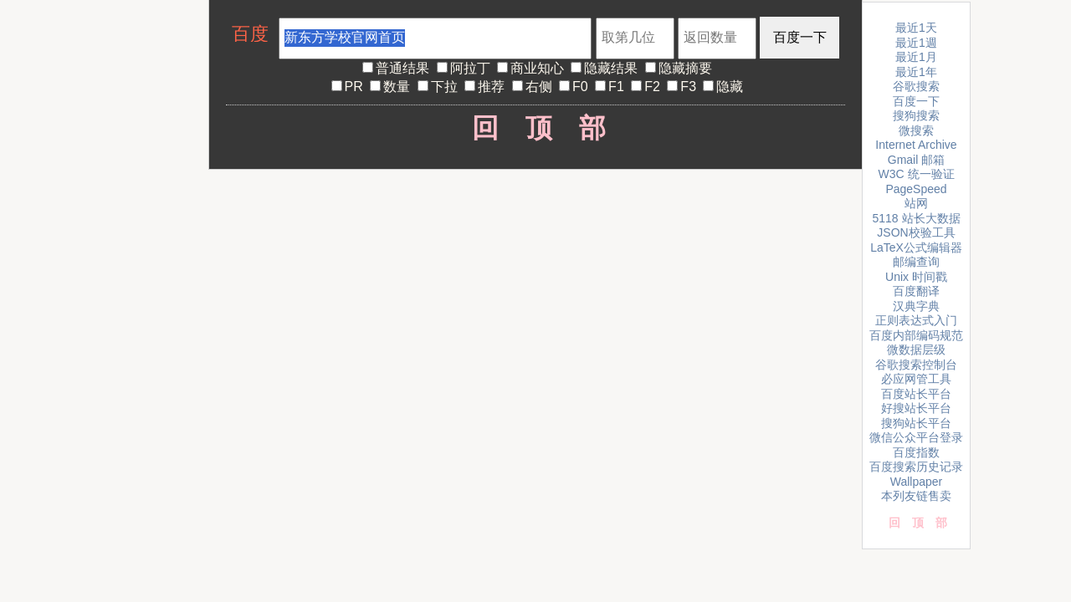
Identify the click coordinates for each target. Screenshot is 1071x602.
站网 (916, 203)
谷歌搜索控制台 (916, 364)
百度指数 (916, 452)
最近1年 (916, 72)
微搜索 (916, 130)
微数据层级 (916, 349)
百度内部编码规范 (916, 335)
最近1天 (916, 27)
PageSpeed (915, 189)
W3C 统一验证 (917, 174)
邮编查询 (916, 261)
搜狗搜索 (916, 115)
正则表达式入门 (916, 320)
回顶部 (535, 128)
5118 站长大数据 (916, 218)
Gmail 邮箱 (916, 159)
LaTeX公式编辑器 (916, 247)
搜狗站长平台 (916, 423)
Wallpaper (916, 481)
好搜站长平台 (916, 408)
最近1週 (916, 42)
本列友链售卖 (916, 496)
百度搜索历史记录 (916, 466)
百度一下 (916, 101)
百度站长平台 (916, 393)
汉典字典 (916, 306)
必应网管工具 (916, 378)
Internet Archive (915, 144)
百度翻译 (916, 291)
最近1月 (916, 57)
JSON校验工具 (916, 232)
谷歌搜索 (916, 86)
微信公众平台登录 (916, 437)
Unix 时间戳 (916, 276)
